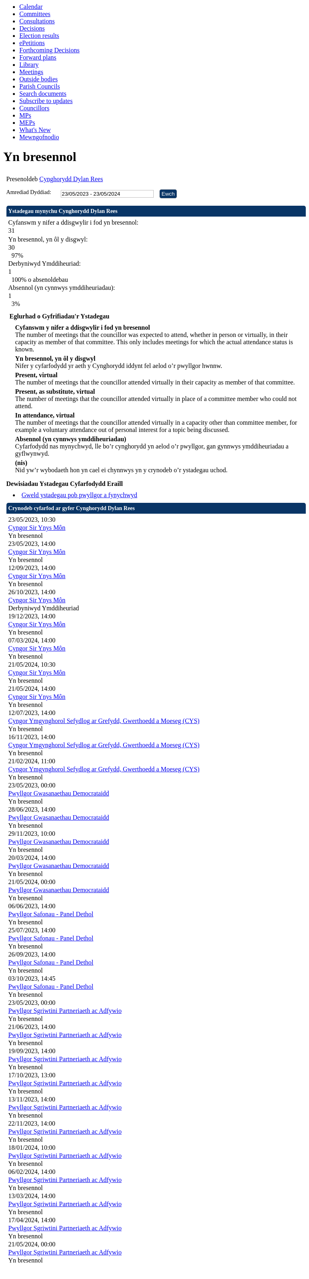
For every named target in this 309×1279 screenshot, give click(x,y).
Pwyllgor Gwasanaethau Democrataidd (58, 793)
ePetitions (32, 42)
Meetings (31, 71)
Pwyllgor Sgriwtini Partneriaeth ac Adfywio (65, 1010)
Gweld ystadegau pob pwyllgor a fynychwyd (80, 495)
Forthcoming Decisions (49, 50)
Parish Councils (39, 86)
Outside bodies (38, 79)
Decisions (32, 28)
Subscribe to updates (45, 100)
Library (29, 64)
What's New (35, 129)
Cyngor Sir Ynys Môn (37, 527)
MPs (25, 115)
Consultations (37, 21)
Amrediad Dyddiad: (29, 192)
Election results (39, 35)
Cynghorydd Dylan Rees (71, 179)
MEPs (27, 122)
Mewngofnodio (39, 137)
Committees (34, 13)
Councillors (34, 108)
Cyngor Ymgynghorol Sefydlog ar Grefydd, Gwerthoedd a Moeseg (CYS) (104, 720)
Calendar (31, 6)
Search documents (42, 93)
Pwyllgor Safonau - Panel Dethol (51, 914)
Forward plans (37, 57)
